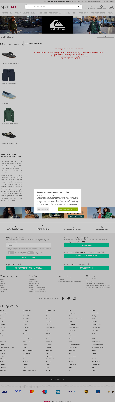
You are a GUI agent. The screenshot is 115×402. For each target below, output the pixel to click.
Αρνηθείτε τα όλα (43, 209)
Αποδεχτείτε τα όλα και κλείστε (68, 209)
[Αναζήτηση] (79, 6)
